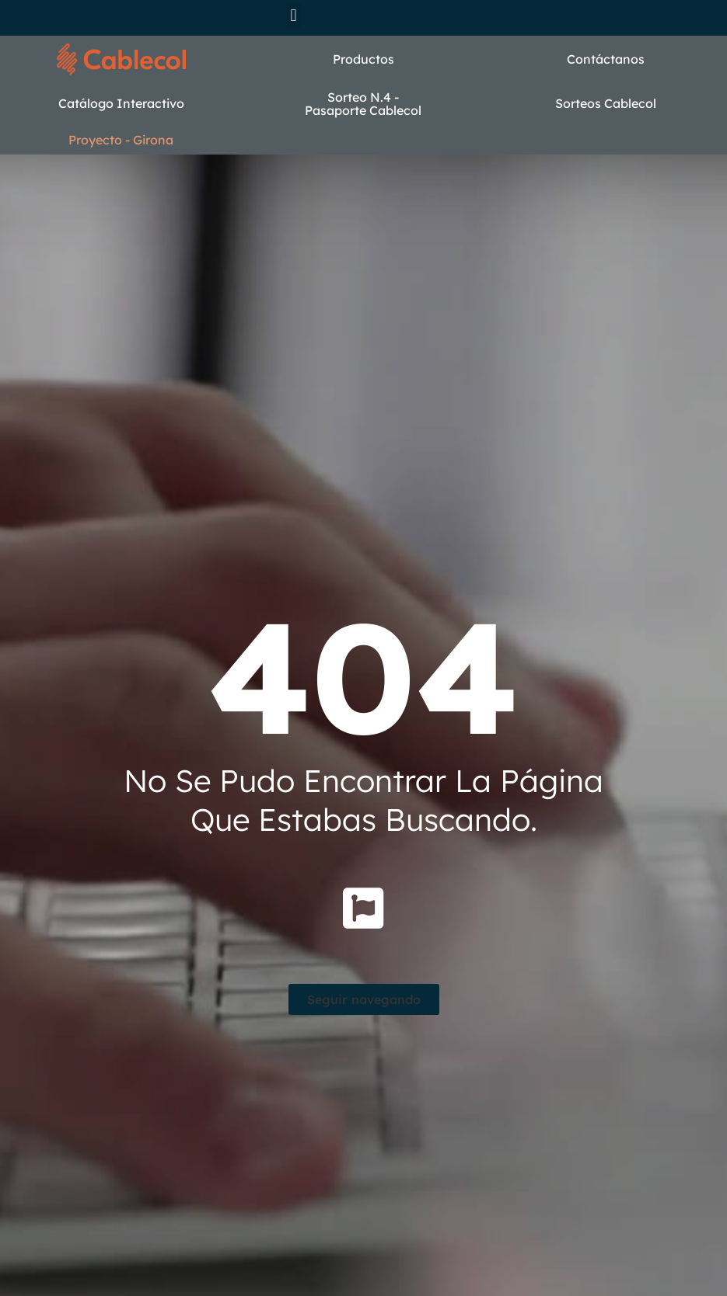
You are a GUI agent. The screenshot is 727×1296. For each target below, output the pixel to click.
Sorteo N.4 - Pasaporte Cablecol (363, 104)
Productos (363, 59)
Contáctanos (606, 59)
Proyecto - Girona (120, 140)
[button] (293, 15)
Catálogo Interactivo (121, 103)
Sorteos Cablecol (605, 103)
